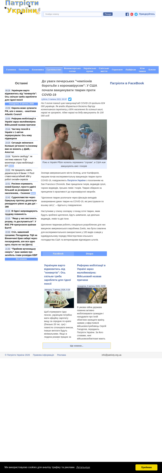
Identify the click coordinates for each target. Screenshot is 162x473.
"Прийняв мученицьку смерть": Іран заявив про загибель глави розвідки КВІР (21, 252)
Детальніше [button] (83, 467)
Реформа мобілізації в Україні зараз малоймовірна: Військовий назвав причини (20, 121)
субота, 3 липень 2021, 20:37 (54, 99)
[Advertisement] (81, 43)
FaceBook (58, 253)
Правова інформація (43, 355)
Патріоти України (76, 180)
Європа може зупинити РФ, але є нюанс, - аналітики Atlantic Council (21, 111)
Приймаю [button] (146, 467)
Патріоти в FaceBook (127, 83)
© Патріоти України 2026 (17, 355)
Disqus (89, 253)
